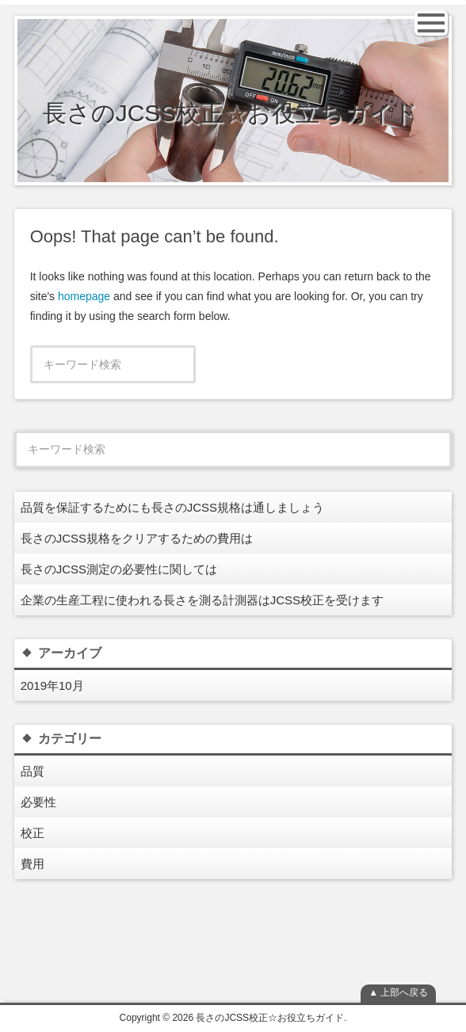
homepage (84, 296)
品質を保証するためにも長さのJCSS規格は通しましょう (172, 507)
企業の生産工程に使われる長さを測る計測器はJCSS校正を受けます (202, 600)
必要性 (38, 802)
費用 (32, 863)
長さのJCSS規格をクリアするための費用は (137, 538)
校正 (32, 833)
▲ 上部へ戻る (398, 992)
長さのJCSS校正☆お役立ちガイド (230, 113)
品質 (32, 771)
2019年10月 (52, 685)
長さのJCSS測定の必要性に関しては (119, 569)
